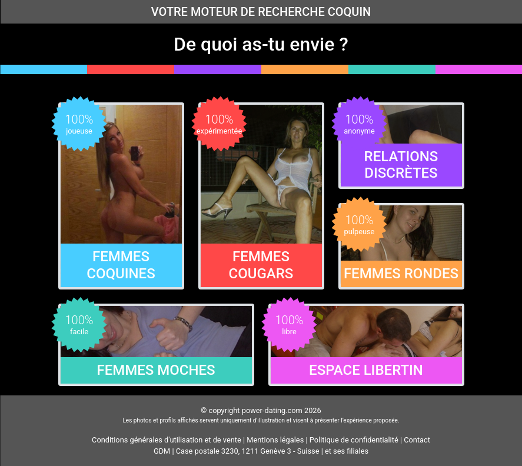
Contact (417, 439)
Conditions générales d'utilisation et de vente (166, 439)
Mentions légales (275, 439)
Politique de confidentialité (354, 439)
